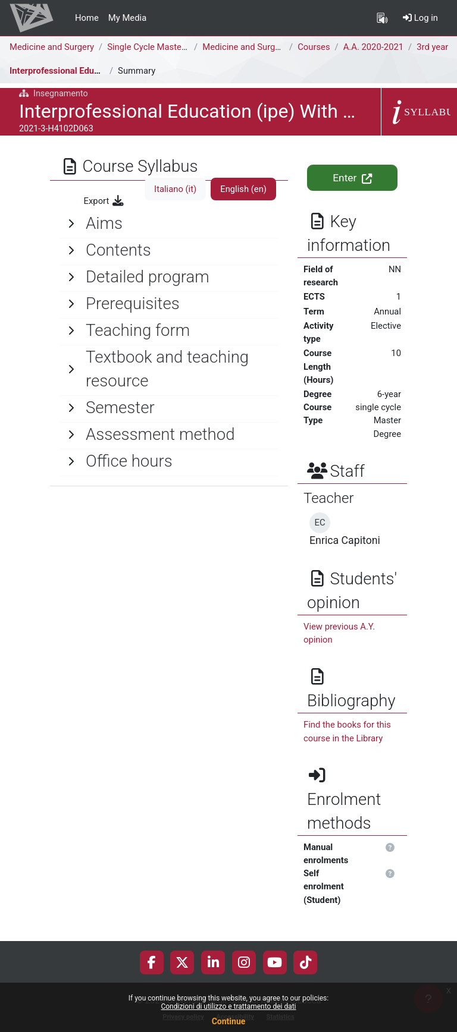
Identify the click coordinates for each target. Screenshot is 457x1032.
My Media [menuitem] (127, 17)
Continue (229, 1021)
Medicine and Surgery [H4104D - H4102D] (283, 47)
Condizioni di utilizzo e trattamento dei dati (228, 1006)
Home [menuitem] (87, 17)
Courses (314, 47)
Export (105, 201)
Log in (420, 17)
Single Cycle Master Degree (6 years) (179, 47)
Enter (352, 178)
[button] (390, 848)
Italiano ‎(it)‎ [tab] (175, 189)
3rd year (432, 47)
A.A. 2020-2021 (373, 47)
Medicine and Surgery (52, 47)
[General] (169, 223)
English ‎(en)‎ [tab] (243, 189)
